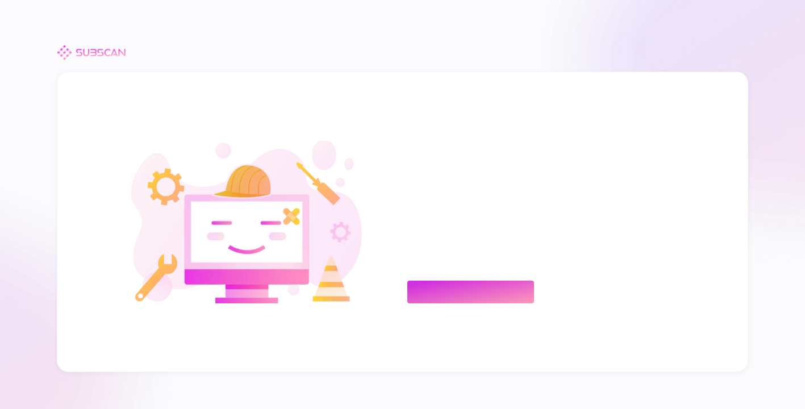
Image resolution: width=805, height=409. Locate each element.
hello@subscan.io (469, 255)
